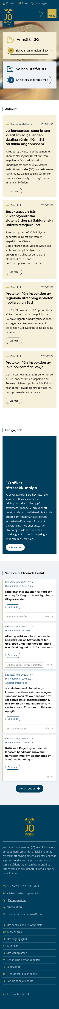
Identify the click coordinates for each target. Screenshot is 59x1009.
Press (23, 3)
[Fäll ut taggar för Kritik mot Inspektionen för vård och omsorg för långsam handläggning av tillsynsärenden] (50, 621)
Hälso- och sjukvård (17, 621)
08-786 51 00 (12, 907)
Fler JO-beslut (29, 793)
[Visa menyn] (52, 13)
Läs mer (15, 191)
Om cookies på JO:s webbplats (22, 925)
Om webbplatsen (15, 953)
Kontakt (9, 3)
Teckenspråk (12, 932)
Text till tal (11, 946)
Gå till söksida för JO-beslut (28, 80)
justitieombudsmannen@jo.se (22, 914)
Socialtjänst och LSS (17, 733)
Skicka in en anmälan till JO (28, 51)
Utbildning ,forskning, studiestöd (24, 669)
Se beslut (14, 612)
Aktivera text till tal (16, 994)
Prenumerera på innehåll (20, 974)
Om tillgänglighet (15, 939)
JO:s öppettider (17, 900)
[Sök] (42, 13)
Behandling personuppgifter (21, 960)
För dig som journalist (18, 981)
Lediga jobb (12, 967)
